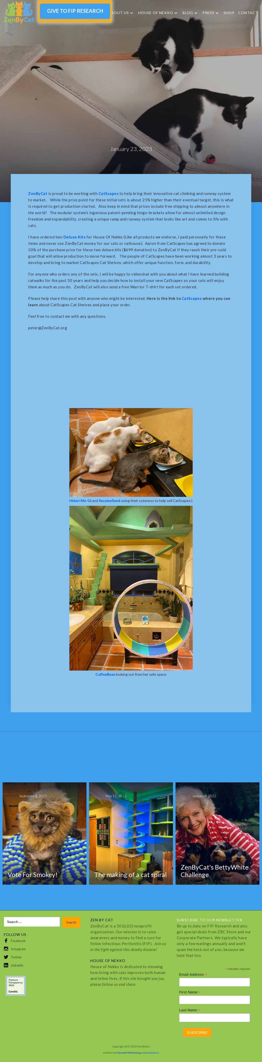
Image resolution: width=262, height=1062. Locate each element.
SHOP (229, 12)
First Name (190, 992)
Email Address (193, 974)
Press (208, 13)
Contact (248, 12)
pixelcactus (152, 1052)
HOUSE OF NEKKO (155, 13)
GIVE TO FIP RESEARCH (75, 11)
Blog (187, 13)
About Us (118, 13)
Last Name (189, 1010)
